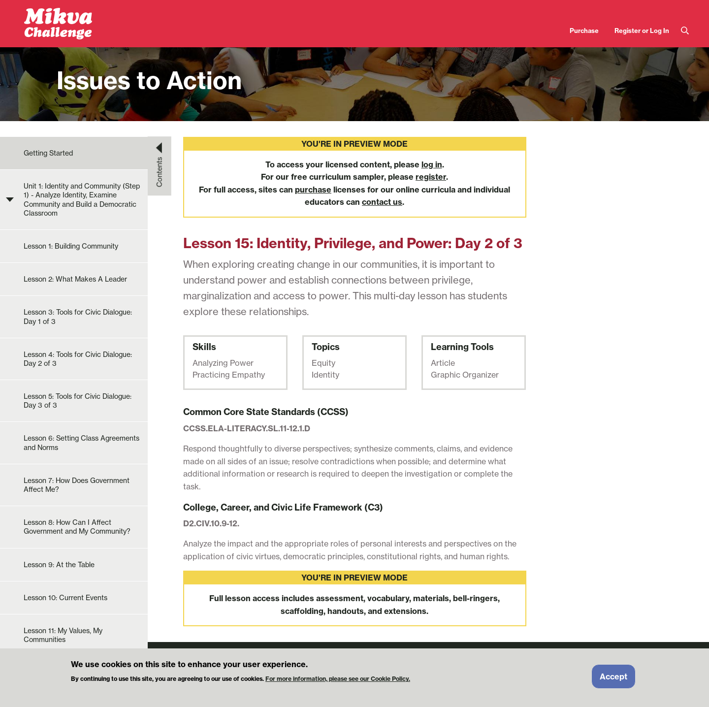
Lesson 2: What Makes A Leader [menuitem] (75, 279)
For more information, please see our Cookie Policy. (337, 683)
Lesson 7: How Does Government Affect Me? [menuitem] (76, 485)
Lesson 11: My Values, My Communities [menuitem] (63, 635)
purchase (313, 189)
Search (685, 30)
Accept (613, 680)
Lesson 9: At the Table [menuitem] (59, 564)
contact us (382, 202)
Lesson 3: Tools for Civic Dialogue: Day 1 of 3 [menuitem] (78, 316)
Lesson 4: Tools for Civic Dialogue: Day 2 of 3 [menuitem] (78, 359)
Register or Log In (641, 30)
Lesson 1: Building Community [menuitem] (71, 246)
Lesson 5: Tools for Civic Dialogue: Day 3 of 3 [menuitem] (77, 401)
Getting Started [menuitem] (48, 153)
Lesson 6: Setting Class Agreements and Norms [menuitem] (81, 442)
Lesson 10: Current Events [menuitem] (65, 597)
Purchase (584, 30)
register (431, 177)
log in (431, 164)
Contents (159, 172)
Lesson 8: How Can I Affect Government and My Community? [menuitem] (77, 527)
